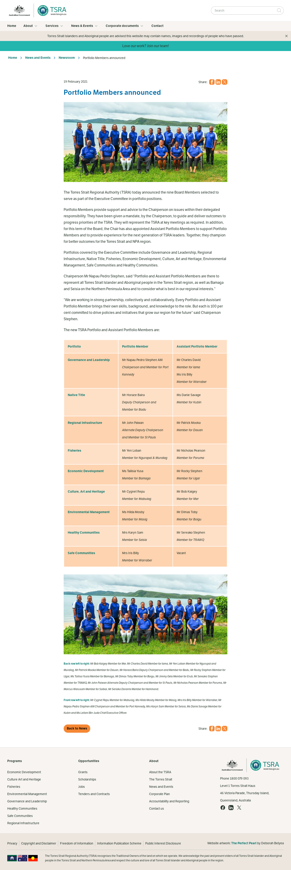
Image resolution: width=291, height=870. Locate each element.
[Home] (51, 10)
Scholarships (87, 779)
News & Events (84, 26)
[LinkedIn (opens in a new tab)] (218, 82)
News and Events (37, 58)
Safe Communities (20, 816)
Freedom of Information (76, 843)
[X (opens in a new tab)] (224, 82)
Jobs (81, 787)
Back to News (77, 728)
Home (11, 26)
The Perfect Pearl (243, 843)
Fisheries (13, 787)
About (30, 26)
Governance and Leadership (27, 801)
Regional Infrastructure (23, 823)
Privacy (12, 843)
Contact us (156, 808)
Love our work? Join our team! (145, 46)
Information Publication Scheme (119, 843)
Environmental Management (27, 794)
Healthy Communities (22, 808)
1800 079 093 (239, 778)
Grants (83, 772)
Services (54, 26)
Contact (157, 26)
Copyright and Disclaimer (38, 843)
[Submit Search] (279, 10)
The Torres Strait (160, 779)
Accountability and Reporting (169, 801)
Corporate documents (125, 26)
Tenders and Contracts (94, 794)
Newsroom (67, 58)
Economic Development (24, 772)
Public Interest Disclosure (163, 843)
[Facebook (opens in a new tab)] (212, 82)
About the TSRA (160, 772)
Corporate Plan (159, 794)
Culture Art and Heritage (24, 779)
